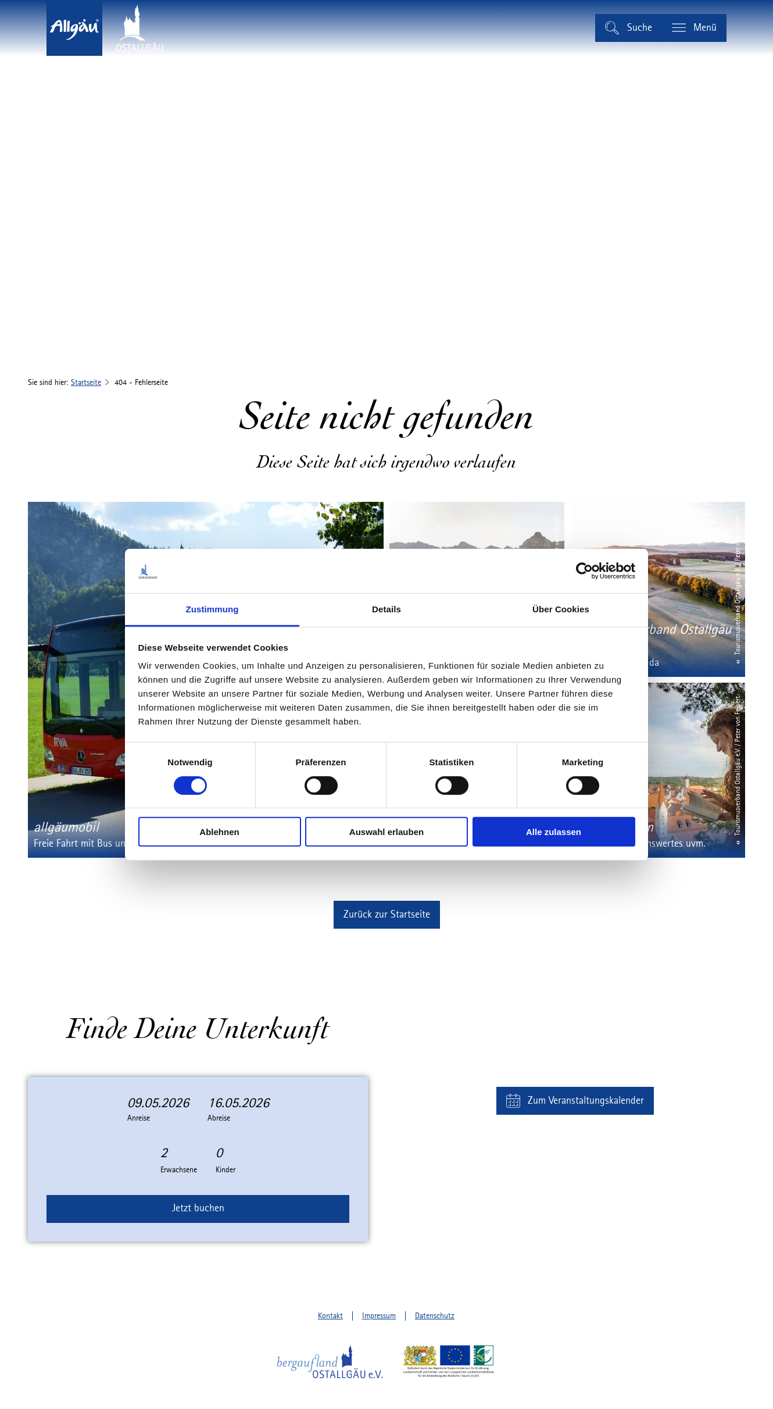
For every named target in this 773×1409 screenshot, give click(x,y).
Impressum (379, 1316)
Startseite (86, 383)
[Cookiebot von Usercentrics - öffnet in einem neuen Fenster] (584, 571)
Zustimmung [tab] (212, 609)
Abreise (218, 1118)
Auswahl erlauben (386, 832)
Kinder (225, 1170)
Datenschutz (435, 1316)
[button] (387, 915)
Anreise (138, 1118)
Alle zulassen (553, 832)
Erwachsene (178, 1170)
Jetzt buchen (198, 1208)
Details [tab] (386, 609)
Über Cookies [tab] (560, 609)
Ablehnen (219, 832)
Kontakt (330, 1316)
